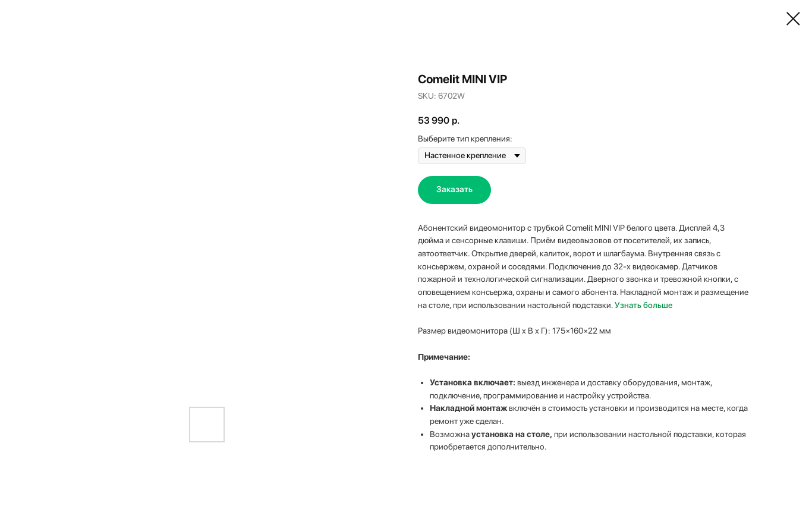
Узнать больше (644, 305)
